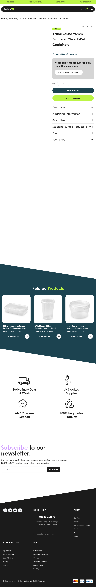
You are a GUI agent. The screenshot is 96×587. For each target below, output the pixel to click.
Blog (75, 532)
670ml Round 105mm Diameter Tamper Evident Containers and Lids (75, 328)
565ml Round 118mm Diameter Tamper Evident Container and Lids (12, 328)
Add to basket (73, 98)
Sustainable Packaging (82, 525)
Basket (5, 565)
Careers (76, 536)
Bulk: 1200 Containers (69, 72)
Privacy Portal (38, 565)
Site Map (36, 569)
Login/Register (8, 558)
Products (13, 18)
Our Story (77, 518)
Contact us (37, 558)
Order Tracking (8, 554)
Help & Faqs (37, 551)
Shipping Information (40, 554)
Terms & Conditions (40, 561)
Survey (5, 561)
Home (4, 18)
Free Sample (73, 90)
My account (7, 551)
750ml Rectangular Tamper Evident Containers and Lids (44, 327)
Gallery (76, 521)
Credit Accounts (79, 529)
